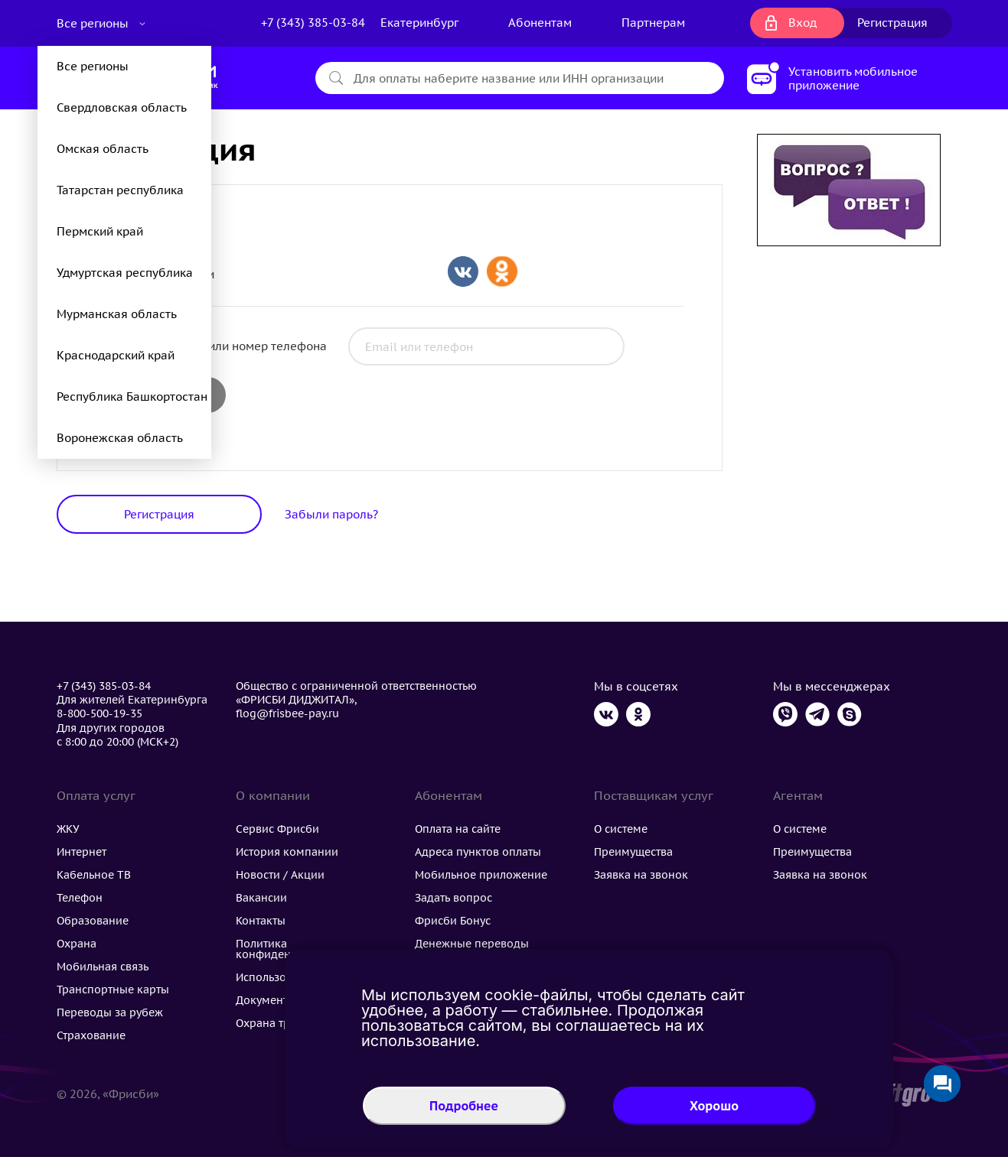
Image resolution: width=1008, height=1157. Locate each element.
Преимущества (633, 852)
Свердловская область (122, 107)
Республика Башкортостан (132, 396)
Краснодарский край (116, 355)
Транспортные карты (113, 989)
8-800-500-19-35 (99, 713)
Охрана (76, 943)
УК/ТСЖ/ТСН (136, 235)
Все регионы (94, 23)
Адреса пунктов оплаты (478, 852)
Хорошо (714, 1105)
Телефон (80, 897)
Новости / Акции (280, 874)
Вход (802, 22)
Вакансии (261, 897)
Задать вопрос (453, 897)
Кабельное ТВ (94, 874)
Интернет (81, 852)
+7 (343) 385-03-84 (313, 22)
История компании (287, 852)
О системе (621, 829)
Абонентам (540, 22)
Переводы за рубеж (110, 1012)
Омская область (102, 148)
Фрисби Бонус (453, 920)
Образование (93, 920)
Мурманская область (117, 314)
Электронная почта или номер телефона (211, 346)
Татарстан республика (120, 190)
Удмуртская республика (125, 272)
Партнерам (653, 22)
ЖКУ (68, 829)
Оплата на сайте (458, 829)
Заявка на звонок (641, 874)
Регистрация (892, 22)
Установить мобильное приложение (853, 78)
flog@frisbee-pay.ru (287, 713)
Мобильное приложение (481, 874)
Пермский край (100, 231)
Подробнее (463, 1105)
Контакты (260, 920)
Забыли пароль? (331, 514)
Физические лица (152, 213)
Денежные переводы (472, 943)
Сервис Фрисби (277, 829)
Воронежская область (120, 438)
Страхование (91, 1035)
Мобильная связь (102, 966)
